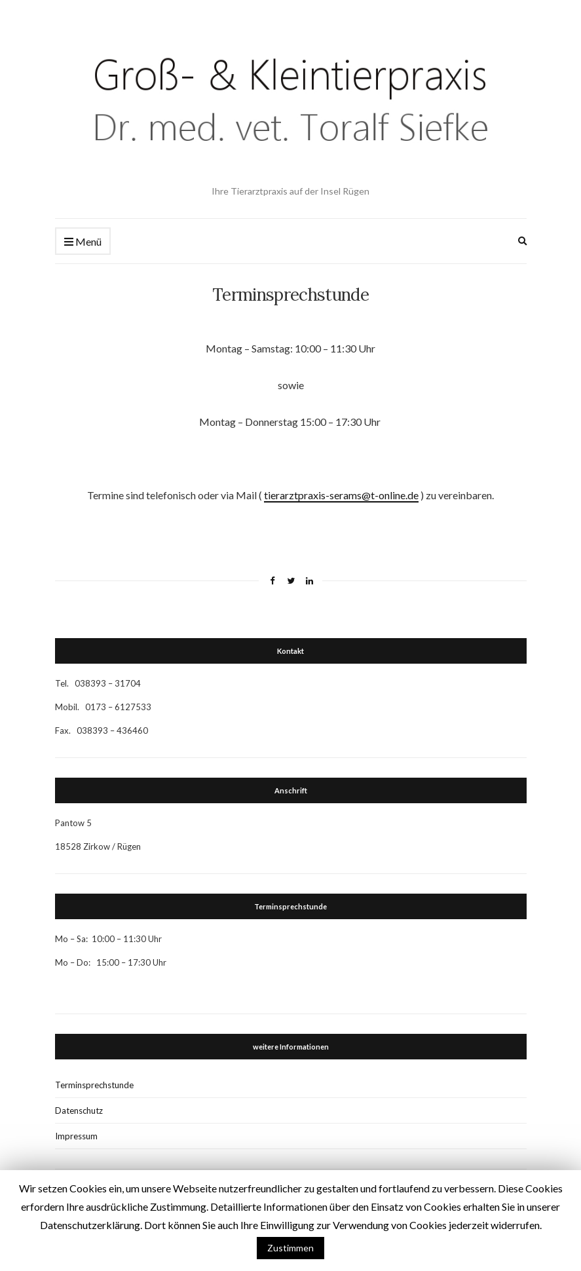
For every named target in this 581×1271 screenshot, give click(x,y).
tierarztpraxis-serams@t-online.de (341, 495)
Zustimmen (290, 1247)
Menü (83, 242)
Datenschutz (79, 1110)
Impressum (76, 1136)
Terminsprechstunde (94, 1085)
